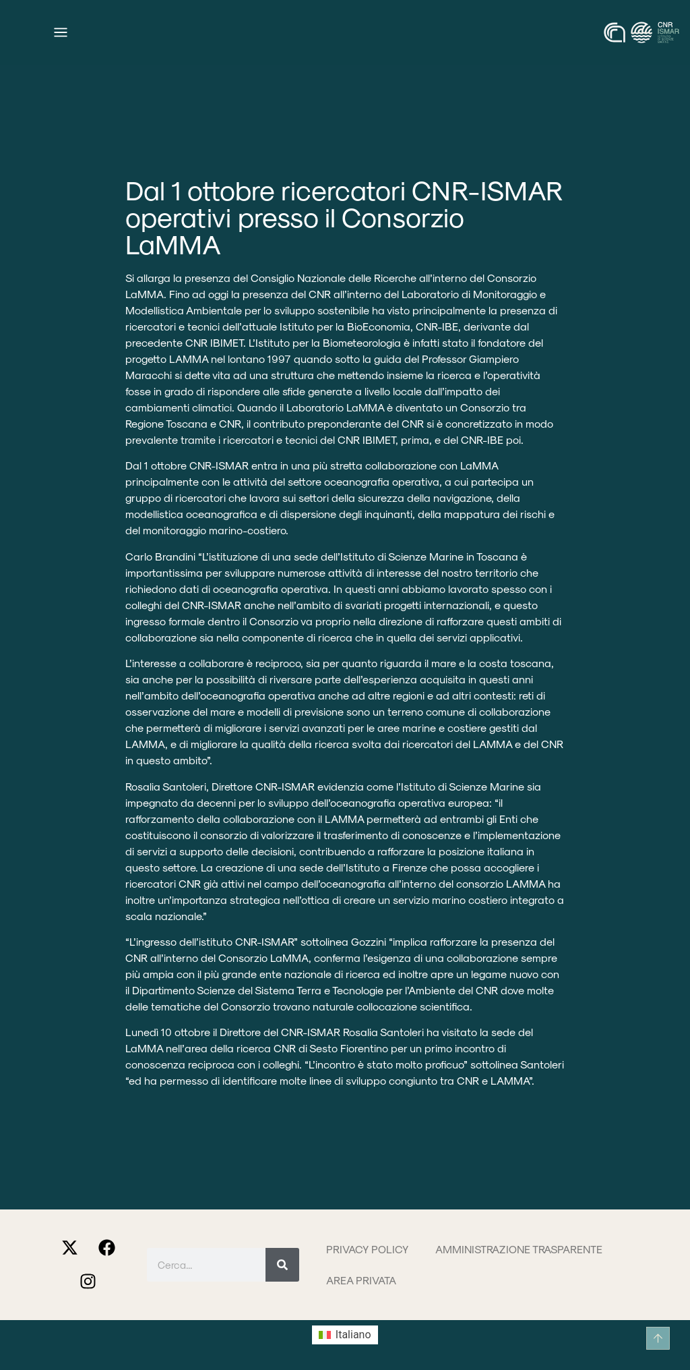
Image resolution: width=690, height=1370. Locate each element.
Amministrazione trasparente (518, 1249)
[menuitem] (344, 1334)
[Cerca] (282, 1265)
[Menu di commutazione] (60, 32)
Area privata (361, 1280)
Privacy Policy (367, 1249)
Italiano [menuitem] (353, 1334)
